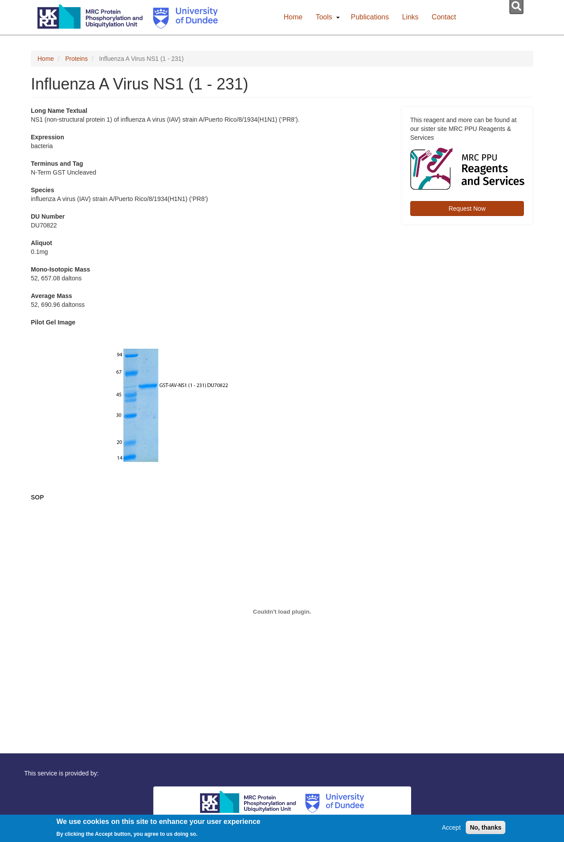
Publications (370, 17)
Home (293, 17)
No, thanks (485, 829)
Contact (444, 17)
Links (410, 17)
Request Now (467, 208)
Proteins (76, 58)
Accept (451, 829)
